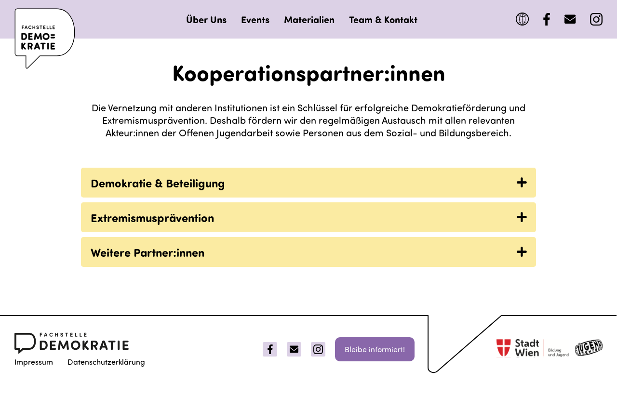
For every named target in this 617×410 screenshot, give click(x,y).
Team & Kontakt (383, 19)
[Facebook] (546, 19)
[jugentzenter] (589, 349)
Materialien (309, 19)
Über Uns (206, 19)
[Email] (294, 349)
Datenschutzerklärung (106, 362)
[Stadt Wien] (532, 349)
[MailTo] (570, 19)
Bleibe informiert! (375, 349)
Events (255, 19)
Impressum (33, 362)
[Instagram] (596, 19)
